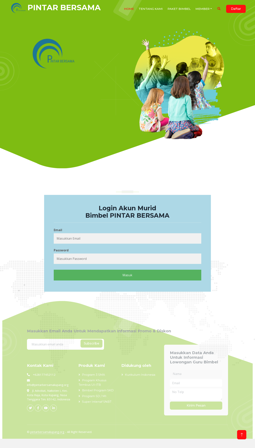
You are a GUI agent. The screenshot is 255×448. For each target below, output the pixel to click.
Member (202, 9)
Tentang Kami (151, 9)
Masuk (127, 275)
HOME (129, 9)
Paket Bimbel (179, 9)
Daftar (236, 9)
